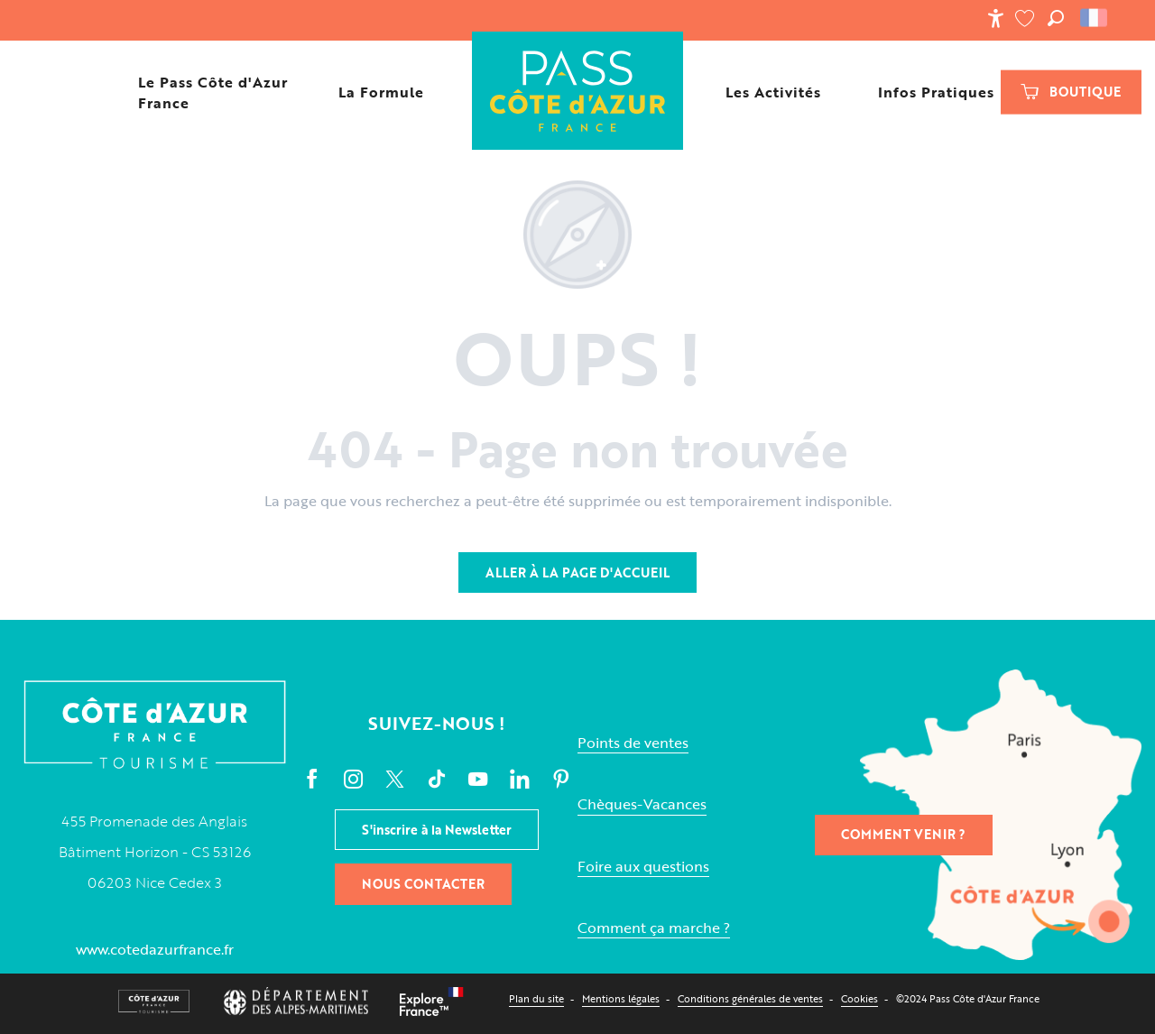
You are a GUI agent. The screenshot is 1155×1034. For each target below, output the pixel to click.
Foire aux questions (643, 866)
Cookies (859, 998)
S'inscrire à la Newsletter (437, 829)
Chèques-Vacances (642, 804)
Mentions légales (621, 998)
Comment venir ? (903, 834)
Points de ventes (633, 743)
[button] (1055, 18)
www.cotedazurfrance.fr (155, 949)
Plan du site (536, 998)
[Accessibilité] (995, 18)
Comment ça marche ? (654, 928)
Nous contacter (423, 883)
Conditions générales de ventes (750, 998)
